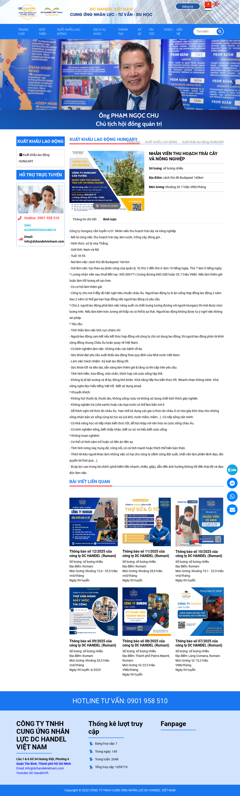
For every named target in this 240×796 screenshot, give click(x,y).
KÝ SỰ (139, 31)
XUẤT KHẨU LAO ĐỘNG (68, 31)
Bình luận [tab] (109, 219)
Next (233, 83)
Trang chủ (23, 31)
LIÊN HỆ (179, 31)
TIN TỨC (152, 31)
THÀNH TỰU (123, 31)
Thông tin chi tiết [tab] (85, 219)
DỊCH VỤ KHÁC (99, 31)
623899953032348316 (40, 230)
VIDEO (168, 29)
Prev (6, 83)
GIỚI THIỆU (42, 31)
